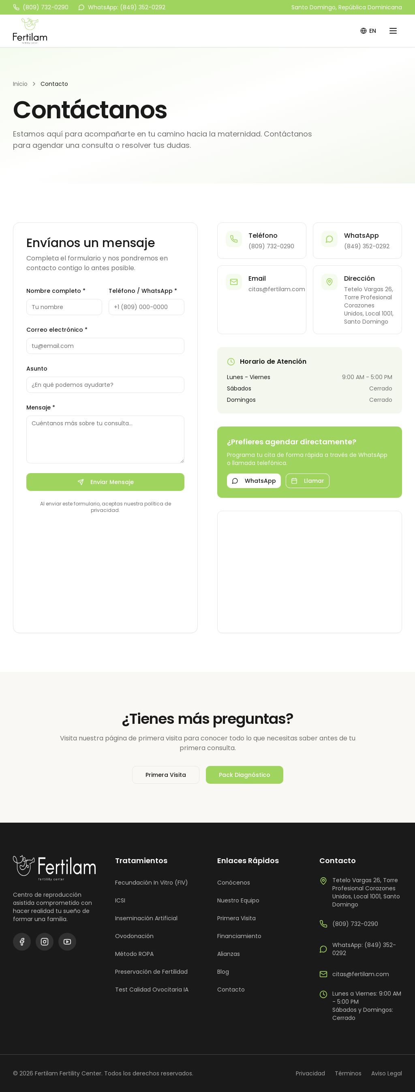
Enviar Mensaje (105, 482)
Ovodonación (134, 936)
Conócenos (233, 883)
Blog (223, 972)
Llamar (307, 481)
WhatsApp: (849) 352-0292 (121, 7)
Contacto (231, 989)
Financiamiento (239, 936)
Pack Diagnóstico (244, 775)
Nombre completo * (56, 291)
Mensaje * (40, 407)
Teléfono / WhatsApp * (143, 291)
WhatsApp (254, 481)
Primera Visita (165, 775)
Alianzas (228, 954)
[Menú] (393, 31)
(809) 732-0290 (40, 7)
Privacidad (310, 1073)
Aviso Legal (386, 1073)
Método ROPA (134, 954)
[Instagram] (44, 942)
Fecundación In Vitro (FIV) (151, 883)
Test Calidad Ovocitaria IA (151, 989)
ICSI (120, 900)
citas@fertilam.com (354, 974)
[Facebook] (22, 942)
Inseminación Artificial (146, 918)
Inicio (20, 84)
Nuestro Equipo (238, 900)
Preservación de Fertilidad (151, 972)
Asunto (36, 369)
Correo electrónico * (57, 330)
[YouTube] (67, 942)
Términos (348, 1073)
